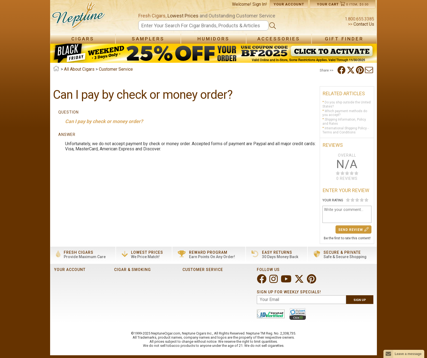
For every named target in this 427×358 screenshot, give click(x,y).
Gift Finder (344, 38)
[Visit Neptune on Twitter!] (299, 281)
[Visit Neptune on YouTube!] (286, 281)
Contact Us (363, 24)
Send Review (353, 229)
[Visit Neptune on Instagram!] (274, 281)
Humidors (213, 38)
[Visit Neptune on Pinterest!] (312, 281)
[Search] (203, 25)
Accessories (278, 38)
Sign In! (259, 4)
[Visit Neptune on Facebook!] (262, 281)
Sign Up (359, 300)
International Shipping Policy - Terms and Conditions (345, 130)
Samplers (148, 38)
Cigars (82, 38)
